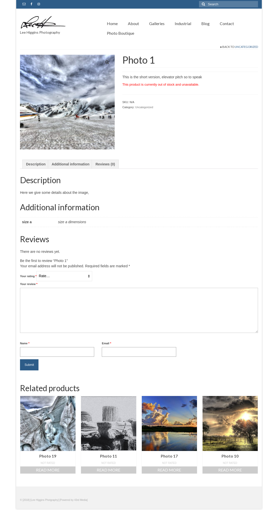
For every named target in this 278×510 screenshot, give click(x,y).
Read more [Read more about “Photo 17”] (169, 469)
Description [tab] (36, 164)
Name (24, 343)
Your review (28, 284)
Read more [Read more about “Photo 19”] (47, 469)
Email (106, 343)
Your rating (28, 276)
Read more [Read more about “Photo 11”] (108, 469)
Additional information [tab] (70, 164)
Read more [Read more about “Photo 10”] (230, 469)
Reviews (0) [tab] (105, 164)
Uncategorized (246, 46)
